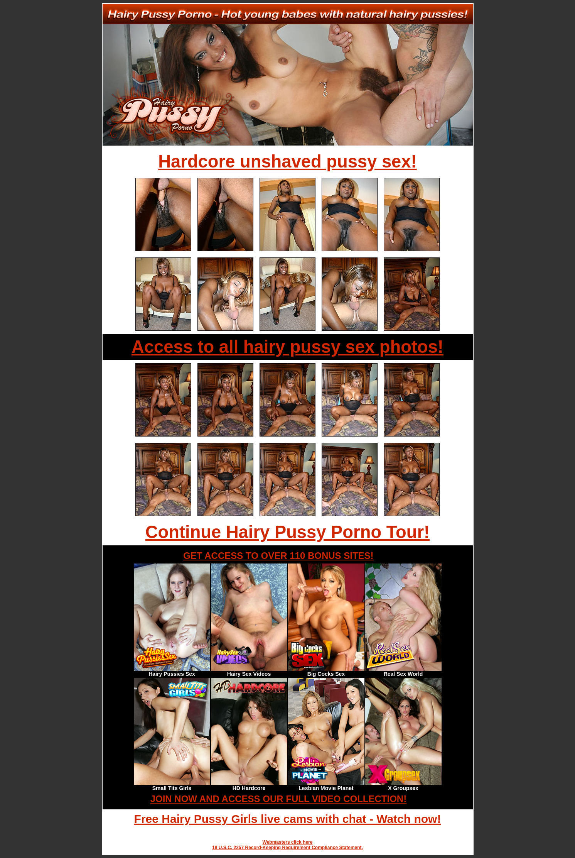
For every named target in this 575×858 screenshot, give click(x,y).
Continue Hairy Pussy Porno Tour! (287, 532)
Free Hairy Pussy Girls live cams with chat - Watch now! (287, 818)
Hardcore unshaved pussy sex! (287, 161)
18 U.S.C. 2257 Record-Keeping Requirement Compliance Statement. (287, 847)
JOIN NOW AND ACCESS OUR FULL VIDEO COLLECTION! (278, 799)
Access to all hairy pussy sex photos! (287, 347)
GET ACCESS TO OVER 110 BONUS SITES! (278, 555)
